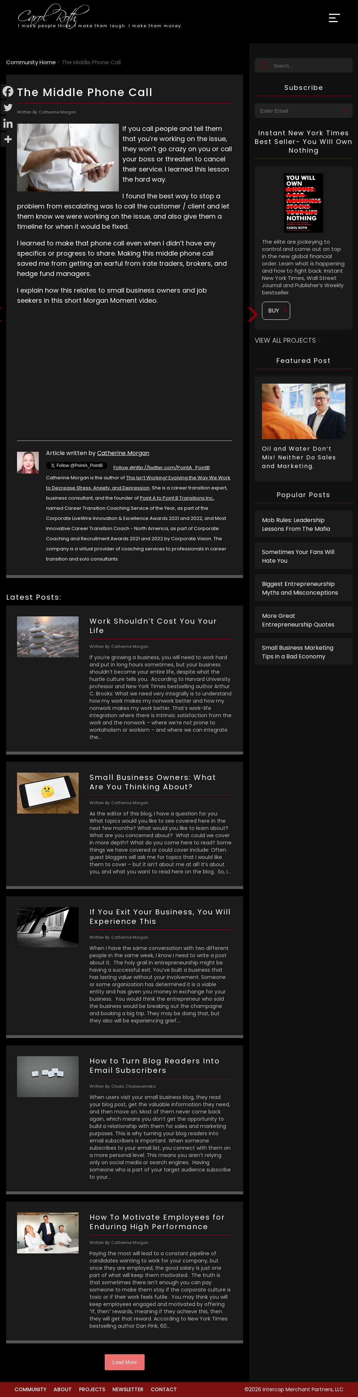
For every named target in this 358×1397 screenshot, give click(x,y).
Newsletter (127, 1389)
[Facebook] (8, 91)
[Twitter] (8, 107)
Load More (125, 1362)
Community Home (31, 62)
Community (30, 1389)
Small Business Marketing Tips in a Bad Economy (297, 652)
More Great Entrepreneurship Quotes (298, 620)
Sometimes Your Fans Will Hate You (298, 556)
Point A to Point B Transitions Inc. (177, 498)
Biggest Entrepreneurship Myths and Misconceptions (300, 588)
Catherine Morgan (123, 453)
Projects (92, 1389)
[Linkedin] (8, 123)
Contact (164, 1389)
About (63, 1389)
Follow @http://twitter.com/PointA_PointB (161, 467)
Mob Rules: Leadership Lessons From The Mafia (296, 524)
